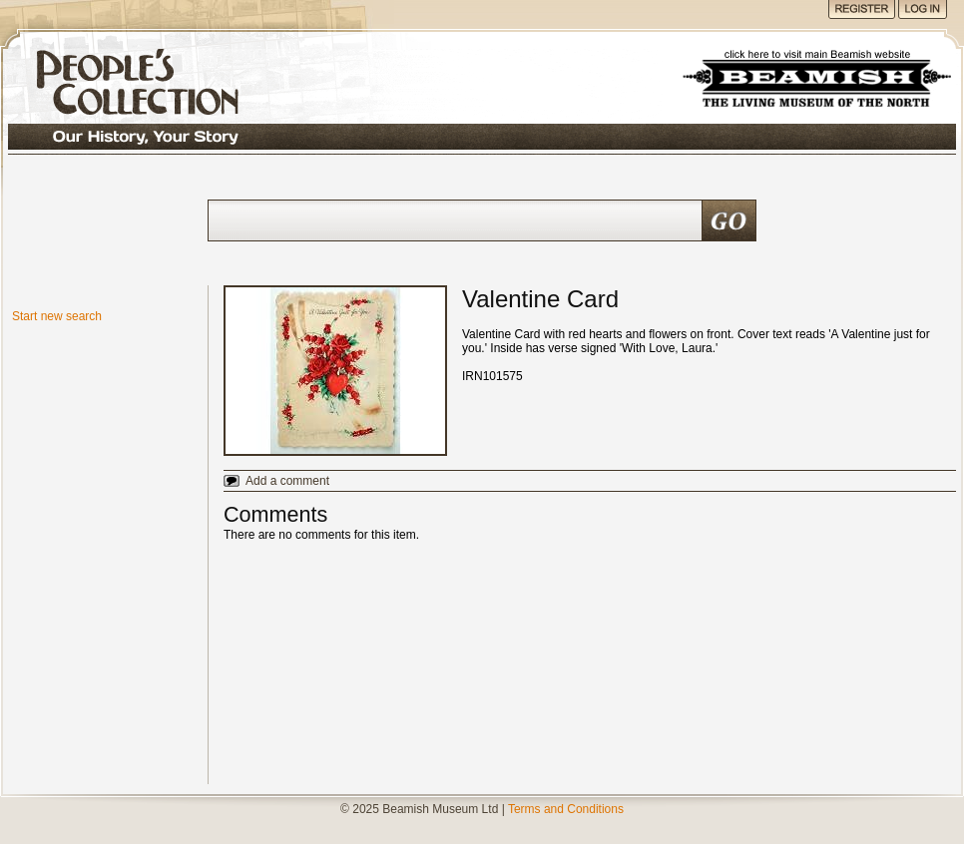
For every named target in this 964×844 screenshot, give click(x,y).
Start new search (57, 316)
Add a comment (287, 481)
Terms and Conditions (566, 809)
